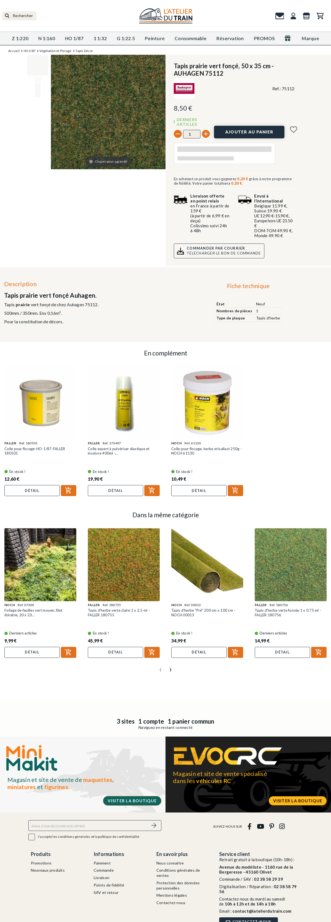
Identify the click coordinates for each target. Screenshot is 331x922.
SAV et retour (106, 892)
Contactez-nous (171, 902)
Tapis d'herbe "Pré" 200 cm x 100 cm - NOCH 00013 (203, 612)
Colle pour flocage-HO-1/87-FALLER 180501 (34, 451)
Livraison (101, 877)
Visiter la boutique (132, 800)
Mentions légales (171, 895)
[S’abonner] (153, 825)
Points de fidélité (109, 885)
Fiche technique (248, 285)
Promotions (41, 863)
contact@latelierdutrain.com (261, 911)
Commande (104, 870)
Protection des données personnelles (178, 885)
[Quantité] (191, 134)
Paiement (102, 863)
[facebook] (249, 826)
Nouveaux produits (48, 870)
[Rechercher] (19, 15)
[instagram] (282, 826)
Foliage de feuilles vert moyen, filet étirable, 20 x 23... (33, 612)
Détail (32, 490)
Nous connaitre (170, 863)
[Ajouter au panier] (249, 132)
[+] (206, 134)
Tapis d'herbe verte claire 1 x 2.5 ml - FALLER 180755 (119, 612)
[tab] (248, 287)
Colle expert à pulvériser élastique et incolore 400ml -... (119, 451)
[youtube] (260, 826)
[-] (178, 134)
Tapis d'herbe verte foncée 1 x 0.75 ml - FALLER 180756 (288, 612)
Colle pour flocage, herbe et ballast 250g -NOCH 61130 (206, 451)
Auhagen (75, 304)
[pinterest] (271, 826)
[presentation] (161, 667)
